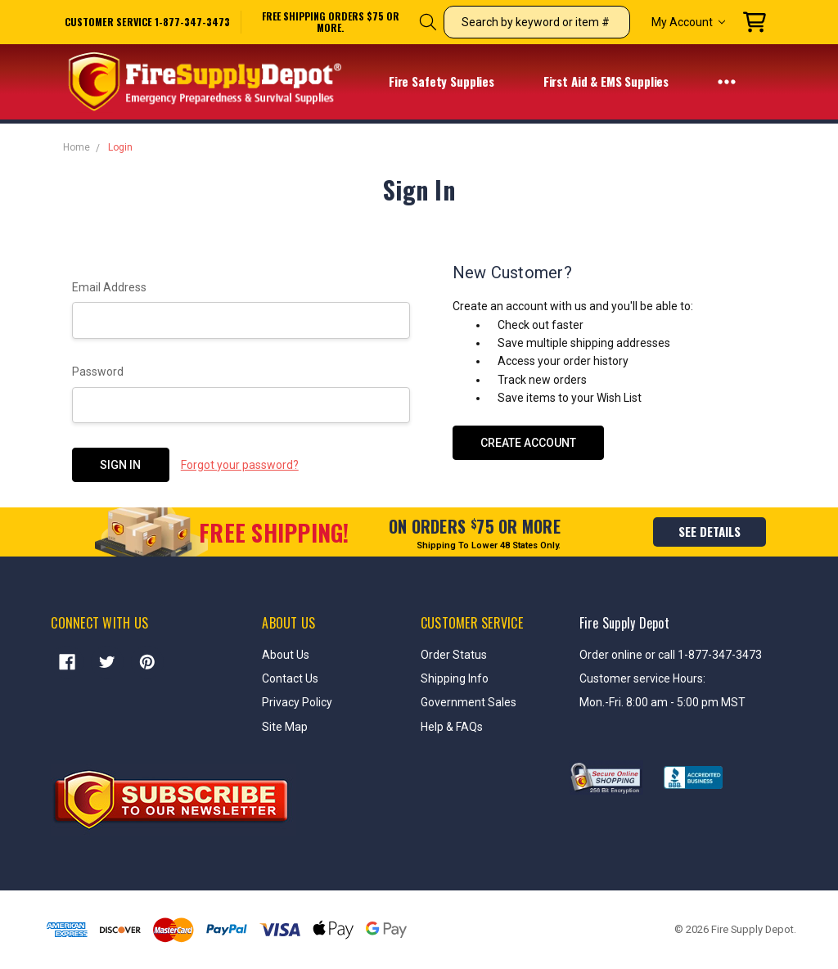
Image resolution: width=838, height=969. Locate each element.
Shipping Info (455, 678)
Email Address (109, 287)
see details (709, 531)
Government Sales (468, 702)
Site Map (285, 726)
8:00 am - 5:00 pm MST (686, 702)
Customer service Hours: (642, 678)
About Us (285, 654)
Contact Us (290, 678)
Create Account (528, 442)
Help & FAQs (452, 726)
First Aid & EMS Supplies (616, 82)
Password (98, 371)
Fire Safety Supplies (452, 82)
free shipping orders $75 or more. (330, 22)
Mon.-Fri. (602, 702)
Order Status (454, 654)
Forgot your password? (240, 464)
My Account (688, 22)
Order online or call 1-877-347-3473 (670, 654)
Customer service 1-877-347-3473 (147, 21)
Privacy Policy (297, 702)
